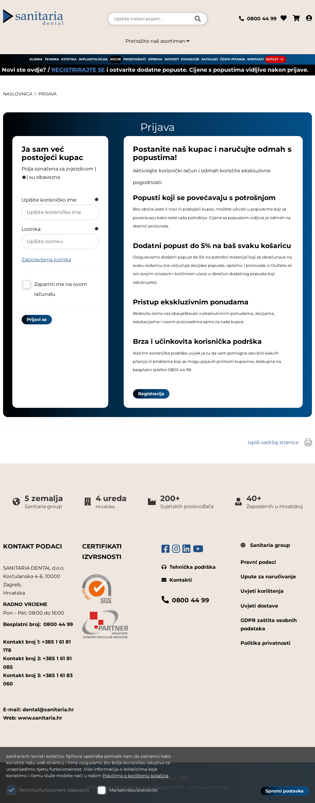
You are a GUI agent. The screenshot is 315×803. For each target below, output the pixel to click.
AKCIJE (115, 59)
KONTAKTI (255, 59)
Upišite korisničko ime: (49, 200)
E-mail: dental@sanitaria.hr (38, 710)
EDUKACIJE (190, 59)
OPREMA (155, 59)
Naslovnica (17, 94)
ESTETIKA (69, 59)
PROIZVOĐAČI (134, 59)
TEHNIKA (52, 59)
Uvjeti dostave (259, 606)
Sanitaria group (265, 545)
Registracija (151, 393)
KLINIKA (36, 59)
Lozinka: (31, 229)
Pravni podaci (258, 562)
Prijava (47, 94)
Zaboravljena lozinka (46, 260)
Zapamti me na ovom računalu (60, 289)
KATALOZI (209, 59)
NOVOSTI (172, 59)
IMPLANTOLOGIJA (93, 59)
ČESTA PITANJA (232, 59)
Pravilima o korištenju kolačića (135, 775)
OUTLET (272, 59)
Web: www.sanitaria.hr (32, 718)
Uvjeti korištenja (262, 591)
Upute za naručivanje (268, 577)
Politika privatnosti (265, 643)
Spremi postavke (284, 791)
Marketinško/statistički (133, 790)
